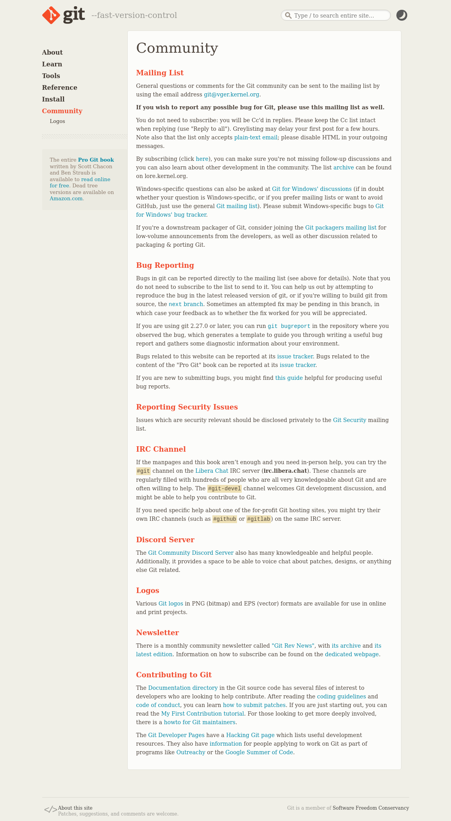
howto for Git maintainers (199, 722)
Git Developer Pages (176, 735)
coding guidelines (341, 696)
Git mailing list (236, 206)
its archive (346, 646)
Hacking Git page (250, 735)
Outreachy (190, 752)
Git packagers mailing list (341, 227)
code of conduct (158, 705)
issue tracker (295, 356)
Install (53, 99)
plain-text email (256, 137)
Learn (52, 64)
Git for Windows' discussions (312, 189)
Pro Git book (96, 160)
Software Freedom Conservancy (371, 808)
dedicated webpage (352, 654)
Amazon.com (66, 198)
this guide (289, 378)
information (226, 744)
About (52, 52)
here (202, 159)
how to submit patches (254, 705)
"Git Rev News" (293, 646)
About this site (75, 808)
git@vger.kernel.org (231, 94)
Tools (51, 76)
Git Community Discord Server (191, 553)
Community (62, 111)
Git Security (349, 420)
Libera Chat (211, 471)
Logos (57, 121)
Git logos (171, 603)
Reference (60, 87)
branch (186, 304)
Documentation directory (183, 688)
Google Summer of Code (259, 752)
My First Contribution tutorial (202, 714)
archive (343, 167)
